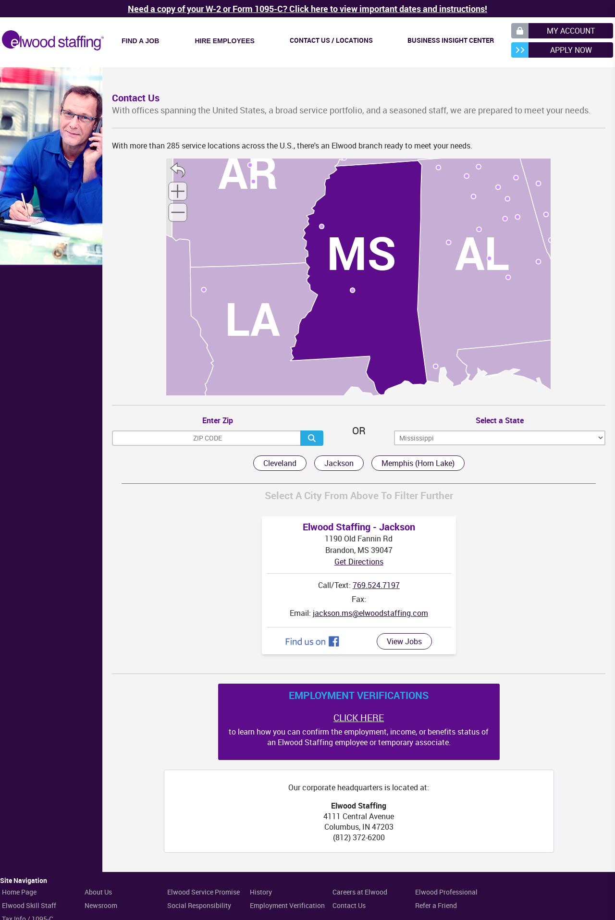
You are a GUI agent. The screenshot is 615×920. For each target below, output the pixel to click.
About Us (98, 891)
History (261, 891)
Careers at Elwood (359, 891)
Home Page (19, 891)
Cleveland (279, 463)
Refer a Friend (436, 905)
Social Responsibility (199, 905)
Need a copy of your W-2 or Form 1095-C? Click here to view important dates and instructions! (307, 8)
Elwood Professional (446, 891)
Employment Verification (287, 905)
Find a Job (140, 41)
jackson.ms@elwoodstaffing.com (370, 613)
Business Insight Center (450, 40)
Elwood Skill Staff (29, 905)
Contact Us (349, 905)
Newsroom (101, 905)
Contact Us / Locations (331, 40)
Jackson (339, 463)
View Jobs (404, 641)
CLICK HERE (358, 717)
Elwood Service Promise (203, 891)
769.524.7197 (376, 585)
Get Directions (358, 561)
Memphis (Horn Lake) (418, 463)
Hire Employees (224, 41)
